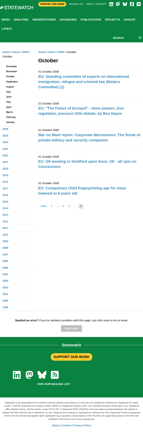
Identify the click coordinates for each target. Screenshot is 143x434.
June (8, 97)
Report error (71, 328)
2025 (5, 135)
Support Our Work (52, 4)
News (5, 19)
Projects (112, 19)
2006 (61, 52)
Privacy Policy (82, 425)
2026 (5, 128)
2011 (5, 228)
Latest (6, 28)
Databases (68, 19)
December (11, 66)
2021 (5, 161)
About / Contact (96, 4)
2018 (5, 181)
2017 (5, 188)
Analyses (21, 19)
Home (42, 52)
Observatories (44, 19)
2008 (5, 247)
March (9, 112)
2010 (5, 234)
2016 (5, 194)
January (10, 122)
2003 (5, 280)
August (10, 86)
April (8, 107)
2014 (5, 208)
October (10, 76)
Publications (90, 19)
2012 (5, 221)
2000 (5, 300)
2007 (5, 254)
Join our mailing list (53, 383)
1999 (5, 307)
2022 (5, 155)
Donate (129, 19)
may (8, 102)
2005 (5, 267)
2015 (5, 201)
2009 (5, 241)
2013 (5, 214)
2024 (5, 142)
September (12, 81)
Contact (66, 425)
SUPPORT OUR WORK (71, 357)
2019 (5, 175)
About (55, 425)
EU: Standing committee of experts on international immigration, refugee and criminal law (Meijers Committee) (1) (83, 81)
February (11, 117)
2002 (5, 287)
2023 (5, 148)
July (8, 91)
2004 (5, 274)
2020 (5, 168)
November (11, 71)
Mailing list (76, 4)
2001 (5, 294)
